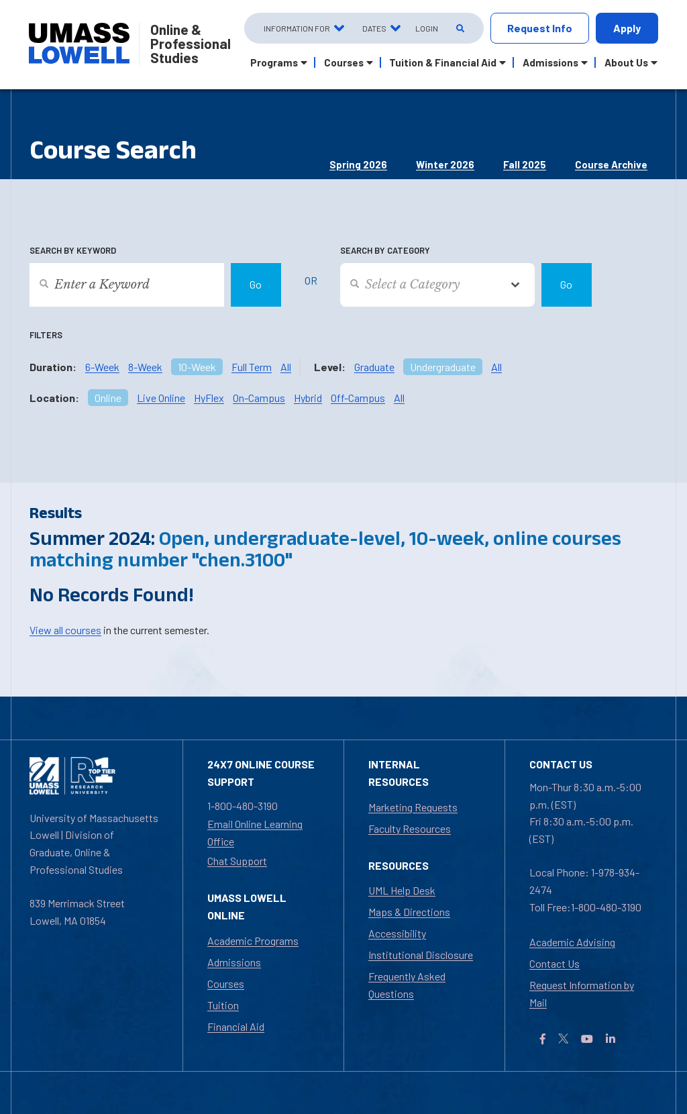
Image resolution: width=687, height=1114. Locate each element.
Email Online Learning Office (255, 832)
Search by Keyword (73, 250)
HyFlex (209, 397)
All (285, 366)
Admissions (234, 962)
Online (108, 397)
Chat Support (237, 860)
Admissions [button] (550, 62)
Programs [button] (274, 62)
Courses (225, 983)
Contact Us (554, 963)
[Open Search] (459, 28)
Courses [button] (344, 62)
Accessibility (397, 933)
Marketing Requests (413, 807)
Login (426, 28)
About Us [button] (626, 62)
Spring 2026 (358, 164)
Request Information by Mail (581, 993)
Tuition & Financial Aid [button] (442, 62)
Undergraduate (443, 366)
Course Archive (611, 164)
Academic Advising (572, 941)
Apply (627, 27)
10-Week (197, 366)
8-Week (145, 366)
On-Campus (259, 397)
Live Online (161, 397)
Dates (374, 28)
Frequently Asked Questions (406, 985)
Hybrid (308, 397)
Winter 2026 (445, 164)
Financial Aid (235, 1026)
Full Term (251, 366)
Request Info (539, 27)
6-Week (102, 366)
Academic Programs (253, 940)
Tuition (223, 1005)
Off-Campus (358, 397)
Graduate (374, 366)
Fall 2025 (524, 164)
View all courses (65, 629)
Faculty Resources (409, 828)
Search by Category (385, 250)
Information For (297, 28)
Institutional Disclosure (420, 954)
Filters (46, 335)
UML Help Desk (401, 890)
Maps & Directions (409, 911)
